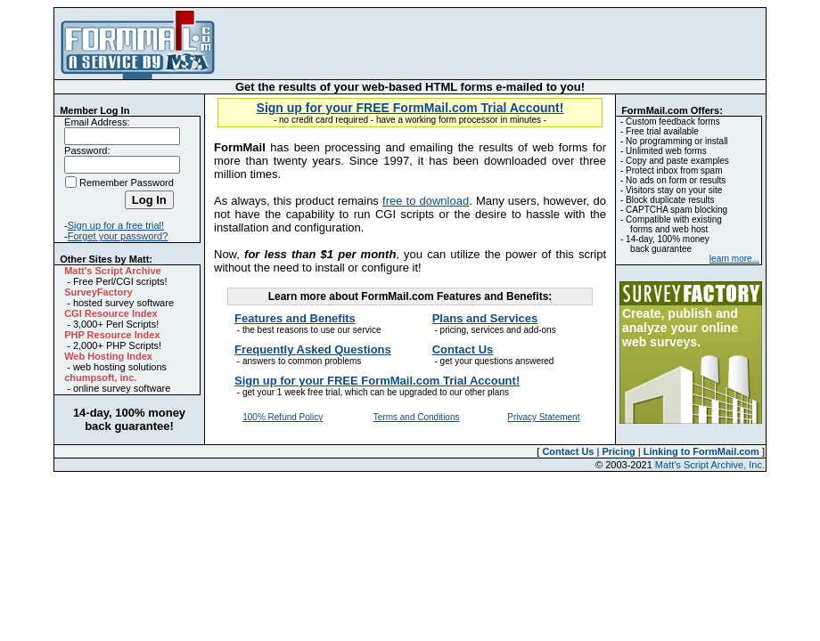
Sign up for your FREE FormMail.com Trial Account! (410, 108)
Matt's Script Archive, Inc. (710, 464)
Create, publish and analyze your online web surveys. (680, 327)
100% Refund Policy (282, 417)
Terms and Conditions (416, 417)
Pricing (618, 451)
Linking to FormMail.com (701, 451)
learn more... (734, 259)
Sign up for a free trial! (116, 225)
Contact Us (568, 451)
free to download (425, 200)
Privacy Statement (543, 417)
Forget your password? (118, 236)
